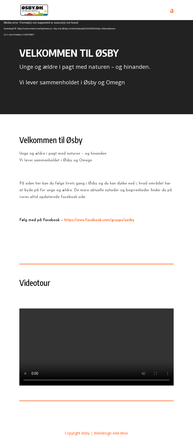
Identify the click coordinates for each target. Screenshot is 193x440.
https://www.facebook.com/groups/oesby (99, 220)
